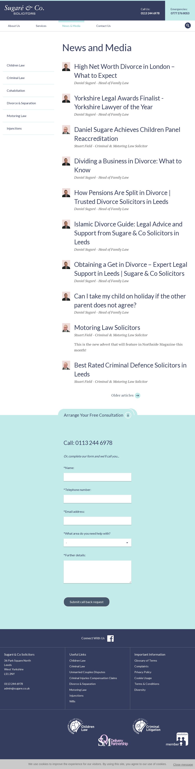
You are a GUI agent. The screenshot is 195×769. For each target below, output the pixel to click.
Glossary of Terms (145, 660)
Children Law (16, 65)
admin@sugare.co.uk (17, 688)
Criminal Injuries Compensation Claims (93, 678)
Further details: (75, 555)
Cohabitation (16, 90)
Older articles (126, 395)
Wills (72, 701)
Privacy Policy (142, 672)
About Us (14, 25)
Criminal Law (16, 78)
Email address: (74, 511)
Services (41, 25)
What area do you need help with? (87, 533)
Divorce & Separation (21, 103)
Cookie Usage (143, 678)
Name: (69, 468)
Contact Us (103, 25)
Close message (183, 764)
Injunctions (14, 128)
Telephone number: (77, 489)
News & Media (71, 25)
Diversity (140, 689)
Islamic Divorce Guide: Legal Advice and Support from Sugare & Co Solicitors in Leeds (128, 233)
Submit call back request (86, 602)
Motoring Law (16, 116)
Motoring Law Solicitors (107, 327)
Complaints (141, 666)
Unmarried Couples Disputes (87, 672)
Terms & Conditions (146, 683)
